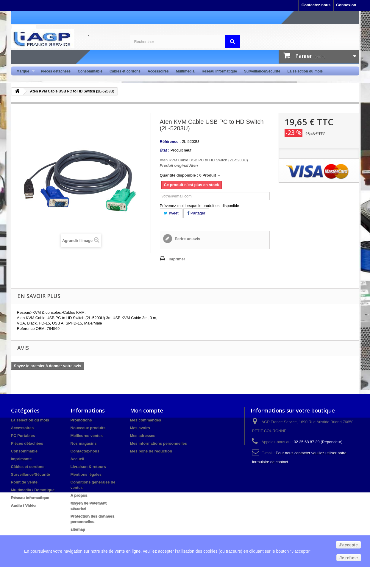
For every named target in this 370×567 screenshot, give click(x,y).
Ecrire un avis (187, 239)
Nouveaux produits (88, 428)
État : (165, 150)
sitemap (78, 529)
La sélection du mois (305, 71)
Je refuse (349, 557)
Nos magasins (84, 443)
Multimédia (185, 71)
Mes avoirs (140, 428)
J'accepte (348, 545)
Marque (24, 71)
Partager (196, 213)
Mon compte (146, 410)
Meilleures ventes (87, 435)
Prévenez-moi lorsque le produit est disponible (199, 205)
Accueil (77, 459)
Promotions (81, 420)
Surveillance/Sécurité (262, 71)
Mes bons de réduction (151, 451)
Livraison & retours (88, 466)
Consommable (90, 71)
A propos (79, 495)
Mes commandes (145, 420)
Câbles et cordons (125, 71)
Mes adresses (142, 435)
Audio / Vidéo (23, 505)
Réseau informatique (219, 71)
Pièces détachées (56, 71)
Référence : (170, 141)
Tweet (171, 213)
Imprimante (21, 459)
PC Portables (23, 435)
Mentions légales (86, 474)
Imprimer (177, 259)
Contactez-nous (316, 5)
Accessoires (158, 71)
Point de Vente (24, 482)
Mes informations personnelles (158, 443)
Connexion (346, 5)
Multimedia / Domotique (33, 490)
